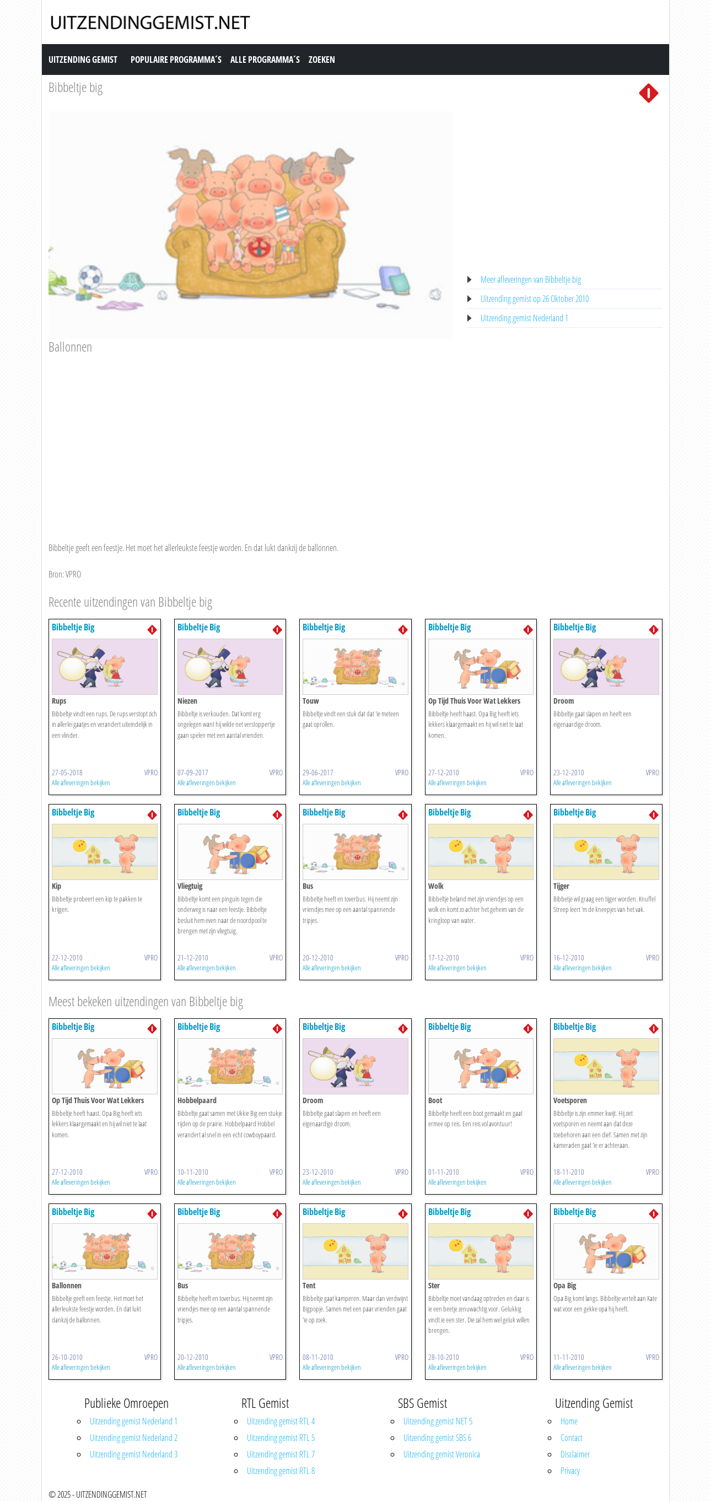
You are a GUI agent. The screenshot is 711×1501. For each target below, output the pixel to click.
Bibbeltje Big (73, 627)
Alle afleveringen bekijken (81, 782)
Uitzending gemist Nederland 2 (133, 1438)
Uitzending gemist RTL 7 (281, 1454)
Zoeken (322, 59)
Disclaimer (575, 1454)
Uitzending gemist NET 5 (437, 1421)
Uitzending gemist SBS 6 (437, 1438)
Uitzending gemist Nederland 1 (524, 318)
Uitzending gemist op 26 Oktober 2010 (535, 299)
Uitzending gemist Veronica (441, 1454)
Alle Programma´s (265, 59)
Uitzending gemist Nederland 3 (133, 1454)
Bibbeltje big (76, 87)
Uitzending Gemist (83, 59)
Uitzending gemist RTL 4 (281, 1421)
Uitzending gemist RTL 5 (281, 1438)
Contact (572, 1438)
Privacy (570, 1471)
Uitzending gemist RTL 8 (281, 1471)
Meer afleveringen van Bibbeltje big (531, 279)
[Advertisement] (251, 437)
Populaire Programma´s (176, 59)
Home (569, 1421)
